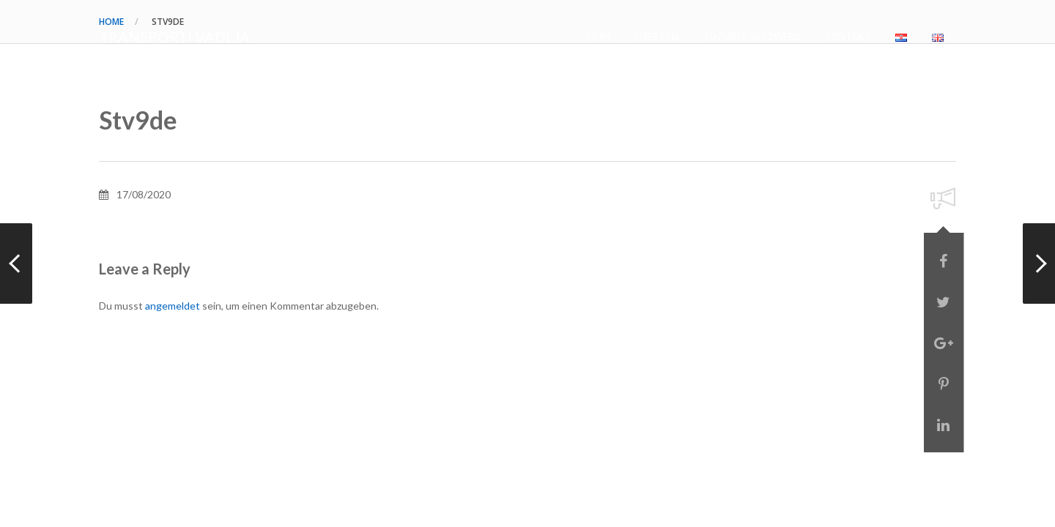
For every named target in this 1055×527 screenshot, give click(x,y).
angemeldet (172, 305)
